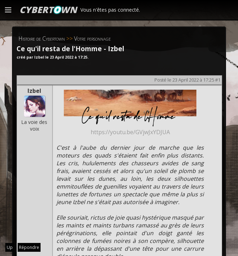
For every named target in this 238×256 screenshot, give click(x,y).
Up (10, 247)
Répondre (29, 247)
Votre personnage (92, 38)
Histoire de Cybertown (41, 38)
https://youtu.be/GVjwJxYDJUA (130, 132)
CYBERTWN (48, 10)
